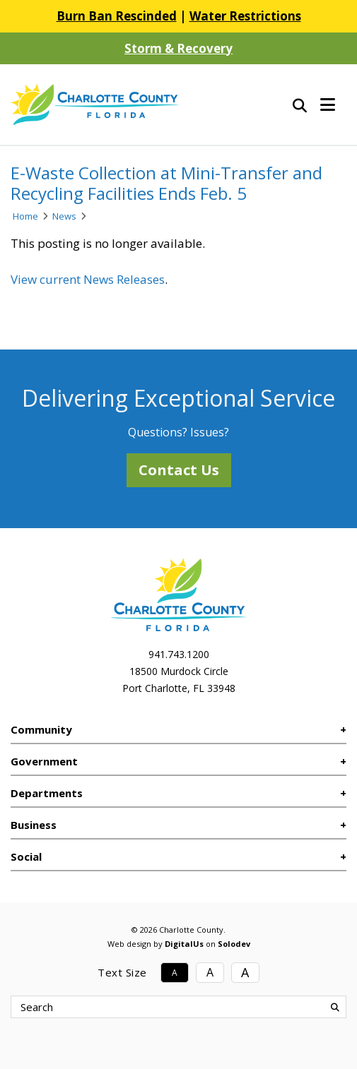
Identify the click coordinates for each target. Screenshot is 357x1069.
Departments (47, 793)
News (64, 216)
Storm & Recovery (178, 48)
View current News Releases (88, 279)
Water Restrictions (245, 16)
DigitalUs (184, 943)
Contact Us (179, 469)
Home (25, 216)
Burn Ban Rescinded (117, 16)
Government (44, 761)
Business (34, 825)
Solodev (234, 943)
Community (41, 729)
